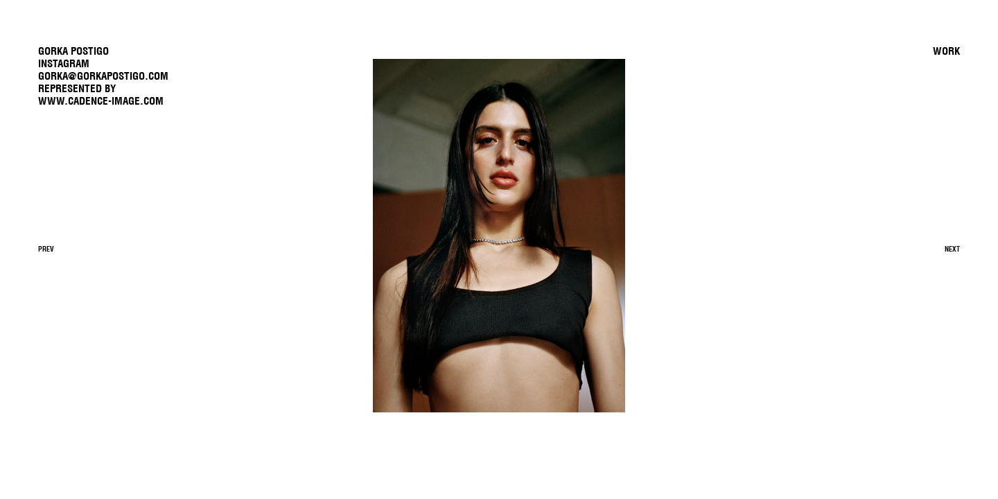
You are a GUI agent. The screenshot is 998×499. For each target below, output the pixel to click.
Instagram (63, 63)
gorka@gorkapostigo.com (103, 75)
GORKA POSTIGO (73, 51)
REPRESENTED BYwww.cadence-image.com (101, 94)
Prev (46, 249)
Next (952, 249)
